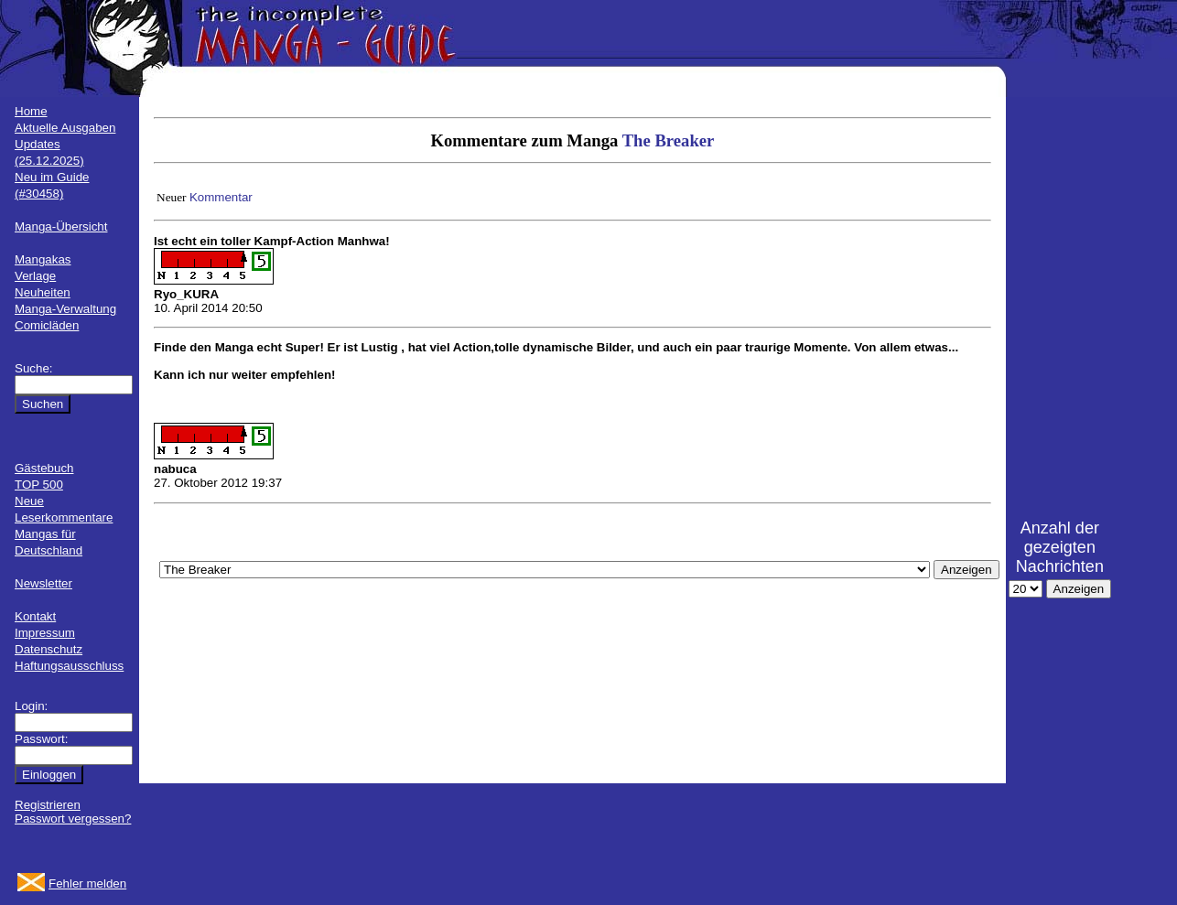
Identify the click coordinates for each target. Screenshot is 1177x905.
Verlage (35, 276)
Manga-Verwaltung (65, 309)
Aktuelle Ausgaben (65, 128)
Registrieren (48, 805)
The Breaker (668, 140)
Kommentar (221, 197)
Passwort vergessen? (73, 818)
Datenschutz (48, 649)
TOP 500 (39, 484)
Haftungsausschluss (69, 666)
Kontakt (35, 616)
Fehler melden (87, 883)
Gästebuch (44, 468)
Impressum (45, 633)
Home (31, 111)
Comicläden (47, 325)
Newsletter (43, 583)
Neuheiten (42, 292)
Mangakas (43, 259)
